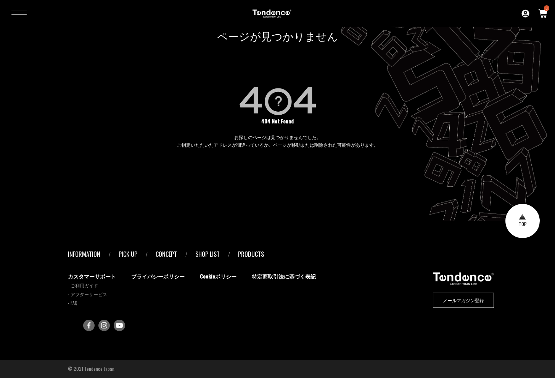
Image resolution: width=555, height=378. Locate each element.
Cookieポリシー (218, 276)
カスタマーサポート (92, 276)
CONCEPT (166, 254)
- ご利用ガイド (83, 285)
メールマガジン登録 (463, 300)
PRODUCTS (251, 254)
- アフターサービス (87, 294)
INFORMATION (84, 254)
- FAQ (72, 303)
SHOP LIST (207, 254)
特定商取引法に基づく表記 (284, 276)
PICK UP (128, 254)
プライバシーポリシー (158, 276)
